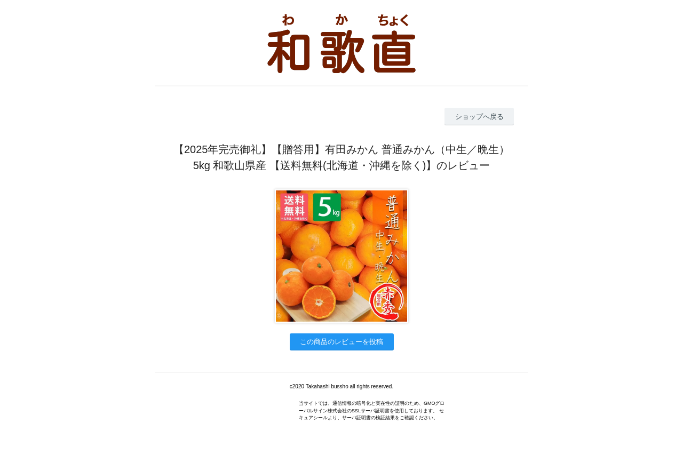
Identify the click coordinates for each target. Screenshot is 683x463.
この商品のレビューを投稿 (341, 342)
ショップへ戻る (479, 117)
